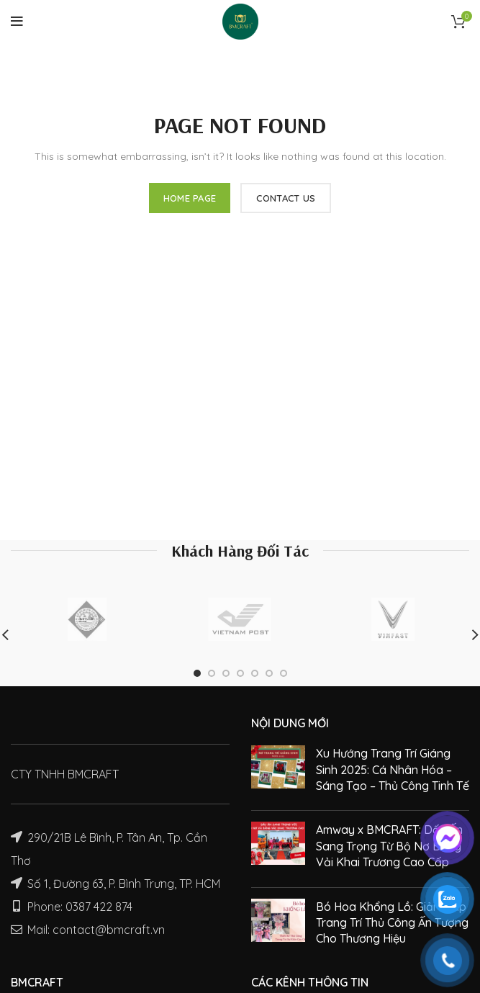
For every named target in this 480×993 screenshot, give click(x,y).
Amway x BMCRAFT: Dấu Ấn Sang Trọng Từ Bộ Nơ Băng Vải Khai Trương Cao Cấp (389, 845)
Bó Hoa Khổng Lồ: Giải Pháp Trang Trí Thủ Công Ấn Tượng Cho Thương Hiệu (392, 922)
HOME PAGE (190, 198)
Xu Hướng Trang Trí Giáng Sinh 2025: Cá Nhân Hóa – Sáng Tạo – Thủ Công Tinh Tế (392, 769)
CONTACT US (285, 198)
